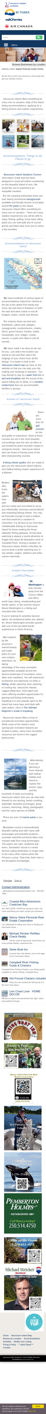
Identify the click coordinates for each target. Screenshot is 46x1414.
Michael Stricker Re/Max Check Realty (24, 935)
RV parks (14, 206)
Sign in (18, 880)
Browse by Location (12, 1338)
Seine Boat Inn (18, 949)
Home (6, 1335)
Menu (13, 45)
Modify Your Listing (22, 1341)
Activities (7, 1341)
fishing (5, 684)
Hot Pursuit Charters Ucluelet (27, 978)
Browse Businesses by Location (28, 64)
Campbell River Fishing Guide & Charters (23, 964)
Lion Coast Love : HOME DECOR (24, 993)
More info (32, 1411)
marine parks (29, 817)
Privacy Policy (9, 1344)
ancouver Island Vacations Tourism (22, 174)
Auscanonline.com (28, 1359)
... (6, 894)
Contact (6, 1347)
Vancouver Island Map (21, 1335)
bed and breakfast (11, 378)
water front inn (33, 375)
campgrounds (33, 199)
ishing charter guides (15, 462)
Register (8, 880)
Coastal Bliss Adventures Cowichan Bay (24, 903)
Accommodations (32, 1338)
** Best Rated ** (25, 1344)
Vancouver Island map (13, 365)
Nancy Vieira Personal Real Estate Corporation (26, 919)
